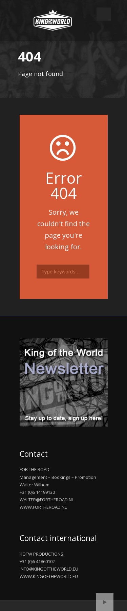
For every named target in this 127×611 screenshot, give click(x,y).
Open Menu (104, 14)
